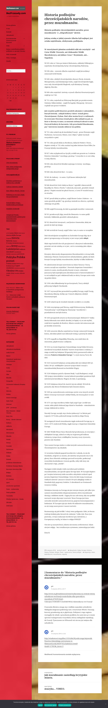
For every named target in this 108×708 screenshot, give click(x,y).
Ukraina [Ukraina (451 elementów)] (10, 270)
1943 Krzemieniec (12, 163)
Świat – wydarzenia (12, 489)
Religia (8, 472)
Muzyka (8, 436)
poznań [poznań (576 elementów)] (10, 260)
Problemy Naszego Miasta (14, 466)
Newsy (8, 443)
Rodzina (8, 476)
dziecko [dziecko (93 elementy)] (8, 235)
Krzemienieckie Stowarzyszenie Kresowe (11, 40)
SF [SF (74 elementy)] (15, 266)
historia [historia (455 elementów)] (15, 237)
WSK (7, 46)
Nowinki (9, 446)
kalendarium (48, 554)
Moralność (9, 429)
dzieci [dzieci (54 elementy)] (23, 233)
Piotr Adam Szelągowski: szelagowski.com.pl (14, 167)
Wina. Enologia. (11, 58)
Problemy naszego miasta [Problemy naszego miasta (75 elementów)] (13, 263)
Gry (7, 388)
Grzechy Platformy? (12, 311)
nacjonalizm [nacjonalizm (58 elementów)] (14, 254)
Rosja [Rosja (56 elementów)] (13, 266)
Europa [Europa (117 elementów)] (18, 235)
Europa (8, 371)
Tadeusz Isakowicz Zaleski (14, 187)
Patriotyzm (9, 449)
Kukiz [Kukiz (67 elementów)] (19, 246)
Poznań (8, 459)
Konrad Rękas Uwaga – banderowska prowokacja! (14, 204)
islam (93, 552)
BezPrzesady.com (16, 13)
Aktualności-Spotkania (13, 349)
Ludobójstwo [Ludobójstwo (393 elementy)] (12, 249)
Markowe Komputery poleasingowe (13, 143)
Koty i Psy (9, 416)
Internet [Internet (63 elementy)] (21, 243)
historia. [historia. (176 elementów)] (9, 241)
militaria (9, 426)
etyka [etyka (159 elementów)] (14, 235)
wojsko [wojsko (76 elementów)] (8, 273)
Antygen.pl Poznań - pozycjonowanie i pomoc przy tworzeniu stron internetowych (15, 218)
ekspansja (87, 552)
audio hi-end (10, 352)
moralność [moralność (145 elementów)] (10, 252)
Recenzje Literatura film (14, 469)
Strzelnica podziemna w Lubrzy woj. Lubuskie (14, 182)
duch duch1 (62, 550)
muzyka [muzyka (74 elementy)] (8, 254)
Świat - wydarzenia (66, 552)
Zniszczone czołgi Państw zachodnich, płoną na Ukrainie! (15, 297)
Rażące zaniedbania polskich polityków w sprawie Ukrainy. (15, 50)
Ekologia (9, 364)
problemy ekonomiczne (13, 463)
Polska (8, 456)
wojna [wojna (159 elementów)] (21, 271)
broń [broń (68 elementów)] (20, 233)
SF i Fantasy (10, 479)
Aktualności (10, 35)
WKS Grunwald (11, 54)
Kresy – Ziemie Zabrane (13, 419)
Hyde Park (9, 401)
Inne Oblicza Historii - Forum (15, 191)
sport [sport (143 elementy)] (18, 266)
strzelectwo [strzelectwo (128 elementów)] (10, 268)
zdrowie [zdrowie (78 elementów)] (22, 273)
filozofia (8, 378)
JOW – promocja (11, 407)
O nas (8, 28)
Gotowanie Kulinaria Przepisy (15, 384)
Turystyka (9, 496)
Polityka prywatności (65, 705)
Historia (8, 391)
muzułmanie (57, 554)
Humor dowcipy (11, 398)
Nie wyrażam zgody (50, 705)
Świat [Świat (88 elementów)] (8, 275)
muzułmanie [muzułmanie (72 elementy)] (17, 252)
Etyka (8, 368)
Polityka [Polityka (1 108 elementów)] (11, 257)
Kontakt (8, 32)
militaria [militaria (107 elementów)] (22, 249)
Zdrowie (9, 502)
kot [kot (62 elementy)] (10, 246)
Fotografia (9, 381)
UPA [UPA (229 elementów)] (16, 271)
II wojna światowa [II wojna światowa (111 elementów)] (12, 243)
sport (8, 482)
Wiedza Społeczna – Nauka (15, 499)
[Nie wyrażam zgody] (106, 704)
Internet (9, 404)
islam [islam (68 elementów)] (7, 246)
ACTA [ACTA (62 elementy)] (7, 233)
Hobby (8, 394)
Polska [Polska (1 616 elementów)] (21, 257)
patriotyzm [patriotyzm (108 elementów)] (20, 254)
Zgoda (40, 705)
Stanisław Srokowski (12, 209)
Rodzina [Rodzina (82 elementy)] (8, 266)
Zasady (8, 61)
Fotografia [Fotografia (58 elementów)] (8, 238)
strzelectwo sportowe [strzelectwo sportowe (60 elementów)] (19, 268)
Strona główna (11, 25)
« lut (10, 101)
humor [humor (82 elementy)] (15, 241)
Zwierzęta (9, 506)
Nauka (8, 439)
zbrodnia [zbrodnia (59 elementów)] (17, 273)
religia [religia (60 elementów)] (22, 263)
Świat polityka (10, 492)
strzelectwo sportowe (13, 486)
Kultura (8, 423)
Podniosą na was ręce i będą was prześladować (15, 196)
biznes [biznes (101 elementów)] (16, 233)
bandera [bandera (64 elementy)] (11, 233)
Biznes (8, 356)
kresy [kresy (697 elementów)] (15, 245)
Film (7, 374)
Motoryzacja (10, 433)
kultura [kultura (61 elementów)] (23, 246)
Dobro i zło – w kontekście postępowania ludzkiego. (15, 290)
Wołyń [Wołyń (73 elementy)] (13, 273)
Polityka (8, 453)
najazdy (64, 554)
